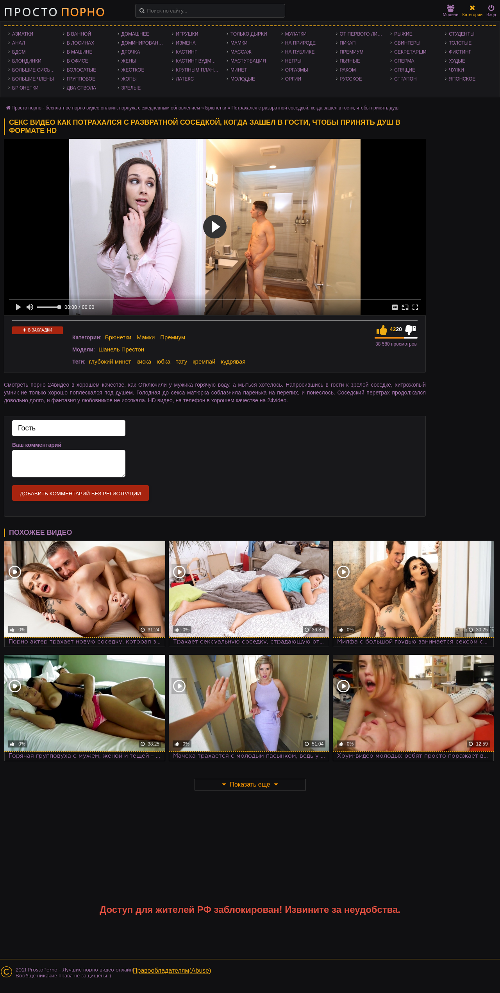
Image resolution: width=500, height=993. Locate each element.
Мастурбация (248, 61)
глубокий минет (110, 361)
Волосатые (81, 70)
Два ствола (81, 88)
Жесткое (133, 70)
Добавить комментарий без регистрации (80, 493)
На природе (300, 43)
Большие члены (33, 79)
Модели (451, 11)
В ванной (79, 34)
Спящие (404, 70)
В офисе (77, 61)
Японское (462, 79)
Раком (348, 70)
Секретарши (410, 52)
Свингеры (407, 43)
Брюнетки (25, 88)
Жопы (129, 79)
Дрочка (130, 52)
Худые (457, 61)
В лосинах (81, 43)
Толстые (460, 43)
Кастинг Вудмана (198, 61)
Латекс (185, 79)
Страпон (405, 79)
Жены (128, 61)
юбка (163, 361)
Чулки (456, 70)
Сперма (404, 61)
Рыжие (403, 34)
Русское (351, 79)
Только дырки (248, 34)
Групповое (81, 79)
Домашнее (135, 34)
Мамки (239, 43)
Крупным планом (198, 70)
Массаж (241, 52)
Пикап (348, 43)
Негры (293, 61)
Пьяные (350, 61)
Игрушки (187, 34)
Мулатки (296, 34)
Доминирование (143, 43)
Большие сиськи (34, 70)
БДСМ (19, 52)
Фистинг (460, 52)
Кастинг (186, 52)
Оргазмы (296, 70)
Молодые (242, 79)
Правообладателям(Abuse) (172, 970)
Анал (18, 43)
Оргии (293, 79)
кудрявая (233, 361)
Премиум (352, 52)
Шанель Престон (121, 349)
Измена (186, 43)
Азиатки (22, 34)
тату (181, 361)
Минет (238, 70)
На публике (300, 52)
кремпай (204, 361)
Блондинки (26, 61)
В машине (80, 52)
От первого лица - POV (363, 34)
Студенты (461, 34)
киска (143, 361)
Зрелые (131, 88)
